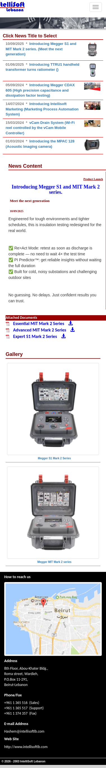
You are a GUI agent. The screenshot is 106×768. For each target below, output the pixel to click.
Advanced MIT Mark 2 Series (40, 330)
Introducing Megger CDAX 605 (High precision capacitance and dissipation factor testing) (40, 90)
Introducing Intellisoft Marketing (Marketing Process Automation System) (42, 109)
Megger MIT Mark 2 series (54, 561)
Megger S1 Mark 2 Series (54, 458)
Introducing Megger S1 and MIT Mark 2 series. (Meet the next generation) (41, 49)
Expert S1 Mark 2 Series (36, 336)
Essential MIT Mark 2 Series (39, 323)
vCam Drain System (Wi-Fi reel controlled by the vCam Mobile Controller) (40, 128)
